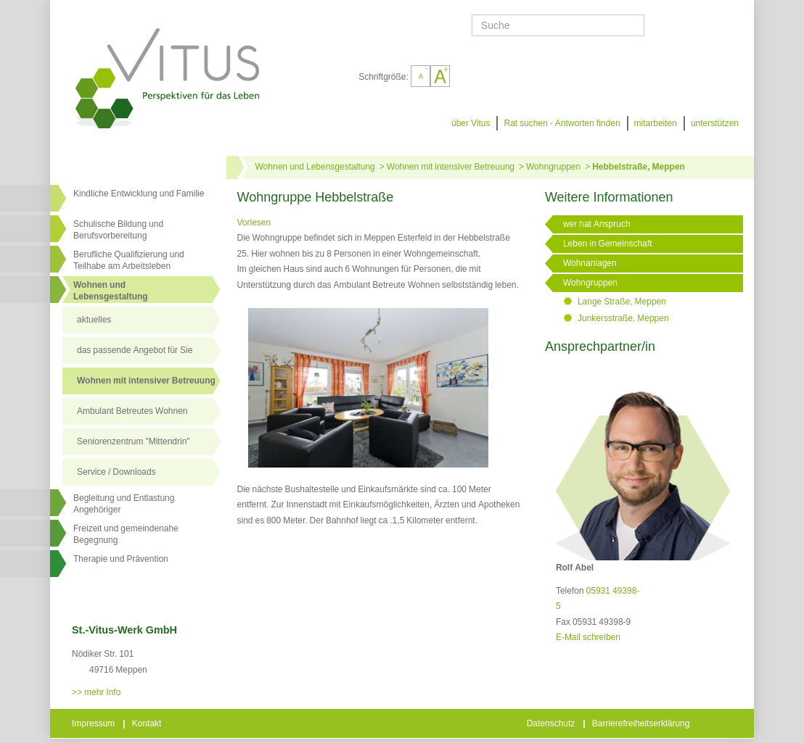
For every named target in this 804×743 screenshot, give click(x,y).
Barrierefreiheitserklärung (642, 723)
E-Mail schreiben (588, 637)
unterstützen (715, 123)
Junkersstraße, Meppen (623, 318)
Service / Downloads (116, 472)
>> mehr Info (96, 692)
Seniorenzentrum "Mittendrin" (133, 441)
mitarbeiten (655, 123)
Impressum (94, 723)
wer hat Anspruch (597, 224)
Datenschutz (552, 723)
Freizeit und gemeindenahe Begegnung (126, 534)
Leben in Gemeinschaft (607, 243)
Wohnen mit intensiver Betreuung (146, 380)
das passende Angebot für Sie (134, 350)
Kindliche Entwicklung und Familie (138, 193)
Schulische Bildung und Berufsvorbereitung (118, 230)
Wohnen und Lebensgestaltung (315, 166)
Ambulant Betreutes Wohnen (132, 411)
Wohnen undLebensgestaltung (110, 291)
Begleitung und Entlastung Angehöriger (123, 504)
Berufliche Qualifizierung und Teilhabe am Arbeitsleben (128, 260)
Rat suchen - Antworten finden (562, 123)
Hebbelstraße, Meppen (638, 166)
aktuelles (94, 319)
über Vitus (470, 123)
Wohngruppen (553, 166)
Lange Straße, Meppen (622, 301)
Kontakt (148, 723)
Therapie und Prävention (120, 559)
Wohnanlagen (590, 263)
